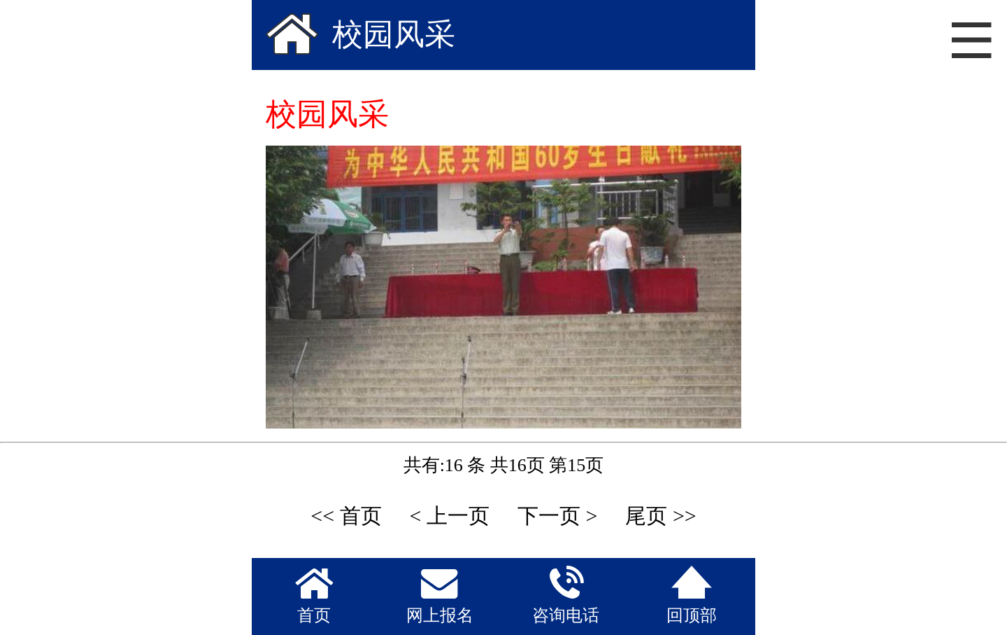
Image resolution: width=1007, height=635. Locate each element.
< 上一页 (450, 515)
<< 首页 (345, 515)
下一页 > (557, 515)
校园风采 (393, 35)
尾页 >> (660, 515)
